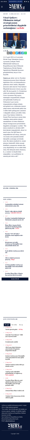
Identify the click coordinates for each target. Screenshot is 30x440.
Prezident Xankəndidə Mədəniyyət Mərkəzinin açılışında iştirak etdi (15, 219)
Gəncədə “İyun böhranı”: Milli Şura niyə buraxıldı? (14, 335)
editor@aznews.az (10, 421)
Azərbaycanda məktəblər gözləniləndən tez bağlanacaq (14, 373)
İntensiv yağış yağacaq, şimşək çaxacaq (13, 212)
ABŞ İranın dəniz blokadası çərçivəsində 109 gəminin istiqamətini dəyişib (13, 349)
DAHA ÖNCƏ (15, 279)
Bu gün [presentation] (7, 325)
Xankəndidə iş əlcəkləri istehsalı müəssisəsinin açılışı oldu (14, 205)
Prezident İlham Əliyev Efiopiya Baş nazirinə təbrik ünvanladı (14, 274)
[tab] (7, 324)
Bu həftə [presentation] (14, 325)
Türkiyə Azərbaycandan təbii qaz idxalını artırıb (14, 365)
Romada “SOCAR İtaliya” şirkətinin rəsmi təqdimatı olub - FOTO (14, 235)
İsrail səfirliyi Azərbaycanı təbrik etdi (14, 251)
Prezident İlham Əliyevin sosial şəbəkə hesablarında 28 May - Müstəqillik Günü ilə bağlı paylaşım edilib (13, 383)
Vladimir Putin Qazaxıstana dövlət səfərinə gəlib (15, 396)
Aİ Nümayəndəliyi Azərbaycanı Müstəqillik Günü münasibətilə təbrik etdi (14, 266)
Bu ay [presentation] (21, 325)
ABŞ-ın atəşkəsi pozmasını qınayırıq (12, 258)
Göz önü (5, 13)
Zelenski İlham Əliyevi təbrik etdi (14, 390)
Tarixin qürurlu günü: (14, 329)
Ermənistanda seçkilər (11, 342)
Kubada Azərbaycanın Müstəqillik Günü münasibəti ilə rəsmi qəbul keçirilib (15, 357)
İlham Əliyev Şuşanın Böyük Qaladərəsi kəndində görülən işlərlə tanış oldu (13, 226)
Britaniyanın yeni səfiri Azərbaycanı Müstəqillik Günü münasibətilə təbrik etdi (13, 244)
